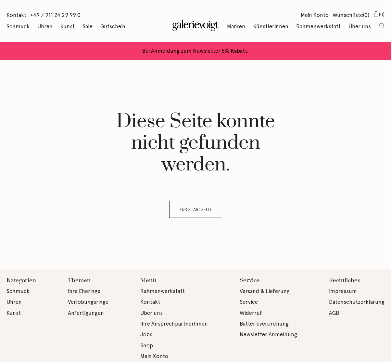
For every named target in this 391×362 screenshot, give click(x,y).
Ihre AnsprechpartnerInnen (174, 323)
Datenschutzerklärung (357, 302)
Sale (87, 26)
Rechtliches (344, 280)
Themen (79, 280)
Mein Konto (315, 15)
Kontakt (16, 15)
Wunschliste (351, 16)
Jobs (146, 334)
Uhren (45, 26)
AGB (334, 313)
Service (250, 280)
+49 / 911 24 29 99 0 (55, 15)
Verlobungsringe (88, 302)
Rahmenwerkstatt (318, 26)
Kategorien (21, 280)
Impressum (343, 291)
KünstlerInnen (270, 26)
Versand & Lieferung (265, 291)
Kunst (67, 26)
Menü (148, 280)
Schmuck (18, 26)
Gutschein (112, 26)
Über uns (359, 26)
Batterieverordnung (264, 323)
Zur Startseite (195, 209)
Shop (146, 345)
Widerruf (251, 313)
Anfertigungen (86, 313)
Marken (236, 26)
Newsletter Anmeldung (268, 334)
